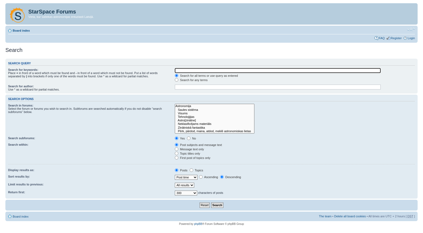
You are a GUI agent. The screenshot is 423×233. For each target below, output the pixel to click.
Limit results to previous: (25, 184)
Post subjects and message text (198, 145)
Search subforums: (21, 138)
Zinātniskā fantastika (214, 127)
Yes (180, 138)
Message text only (189, 149)
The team (325, 216)
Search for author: (21, 86)
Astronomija (214, 106)
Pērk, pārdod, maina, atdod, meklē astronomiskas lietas (214, 131)
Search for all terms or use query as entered (206, 75)
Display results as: (21, 170)
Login (411, 38)
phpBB (198, 223)
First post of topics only (192, 157)
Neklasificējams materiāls (214, 124)
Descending (230, 177)
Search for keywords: (23, 69)
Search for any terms (191, 80)
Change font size (411, 29)
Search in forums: (20, 105)
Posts (181, 170)
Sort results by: (19, 176)
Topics (196, 170)
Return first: (16, 192)
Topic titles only (187, 153)
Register (396, 38)
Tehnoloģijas (214, 117)
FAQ (382, 38)
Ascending (208, 177)
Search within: (18, 144)
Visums (214, 113)
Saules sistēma (214, 110)
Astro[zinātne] (214, 120)
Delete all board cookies (350, 216)
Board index (21, 30)
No (191, 138)
